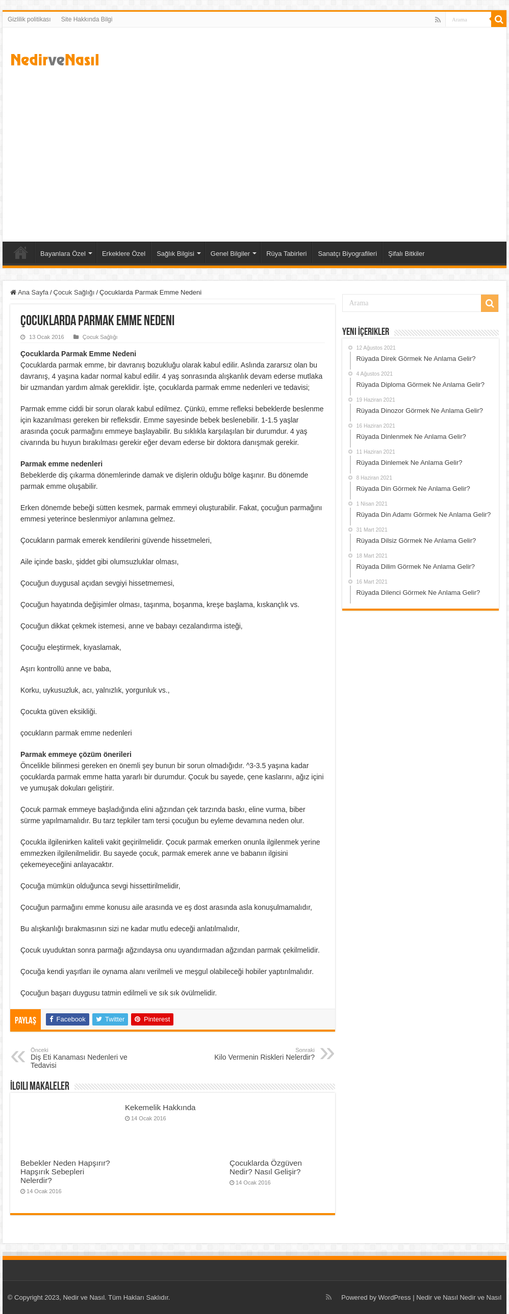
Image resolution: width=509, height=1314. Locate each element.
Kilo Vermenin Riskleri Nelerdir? (262, 1054)
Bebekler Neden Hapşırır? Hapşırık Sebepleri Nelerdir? (65, 1172)
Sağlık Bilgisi (175, 253)
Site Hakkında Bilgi (87, 19)
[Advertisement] (254, 155)
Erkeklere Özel (123, 253)
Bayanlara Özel (63, 253)
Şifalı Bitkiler (406, 253)
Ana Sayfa (21, 252)
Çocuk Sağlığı (74, 292)
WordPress (394, 1297)
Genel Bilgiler (230, 253)
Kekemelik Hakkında (160, 1107)
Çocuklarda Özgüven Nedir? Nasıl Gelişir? (266, 1167)
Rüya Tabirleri (286, 253)
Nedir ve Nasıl (480, 1297)
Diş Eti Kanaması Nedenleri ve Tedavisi (83, 1058)
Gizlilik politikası (29, 19)
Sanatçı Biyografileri (347, 253)
